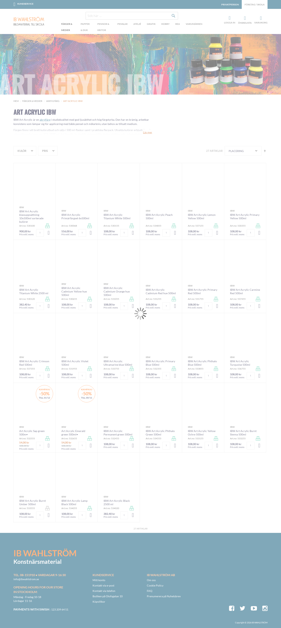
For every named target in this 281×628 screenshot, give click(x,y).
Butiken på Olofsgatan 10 (108, 596)
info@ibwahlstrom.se (26, 579)
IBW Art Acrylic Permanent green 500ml (118, 432)
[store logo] (28, 21)
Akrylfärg (52, 101)
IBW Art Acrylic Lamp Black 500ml (74, 502)
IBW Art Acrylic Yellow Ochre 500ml (202, 432)
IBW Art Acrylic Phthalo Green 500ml (160, 432)
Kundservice (25, 3)
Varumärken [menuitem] (194, 23)
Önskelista (244, 18)
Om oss (151, 580)
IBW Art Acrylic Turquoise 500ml (240, 363)
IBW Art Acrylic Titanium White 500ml (117, 216)
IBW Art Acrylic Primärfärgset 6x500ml (75, 216)
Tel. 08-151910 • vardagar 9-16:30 (39, 575)
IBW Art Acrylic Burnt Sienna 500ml (243, 432)
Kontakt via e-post (103, 585)
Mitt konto (99, 580)
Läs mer (147, 132)
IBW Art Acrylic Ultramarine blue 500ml (118, 363)
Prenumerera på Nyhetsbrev (164, 596)
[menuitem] (68, 27)
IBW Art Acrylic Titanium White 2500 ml (33, 291)
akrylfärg (45, 119)
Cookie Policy (155, 585)
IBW (21, 207)
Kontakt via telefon (104, 590)
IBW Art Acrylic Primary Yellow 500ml (244, 216)
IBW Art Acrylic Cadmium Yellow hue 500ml (74, 291)
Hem (16, 101)
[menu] (132, 27)
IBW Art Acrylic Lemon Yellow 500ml (202, 216)
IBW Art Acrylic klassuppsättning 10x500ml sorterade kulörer (31, 216)
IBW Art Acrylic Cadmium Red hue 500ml (161, 291)
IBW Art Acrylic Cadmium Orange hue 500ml (117, 291)
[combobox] (132, 16)
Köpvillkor (99, 601)
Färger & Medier (32, 101)
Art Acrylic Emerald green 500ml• (73, 432)
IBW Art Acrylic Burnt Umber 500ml (32, 502)
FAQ (149, 590)
